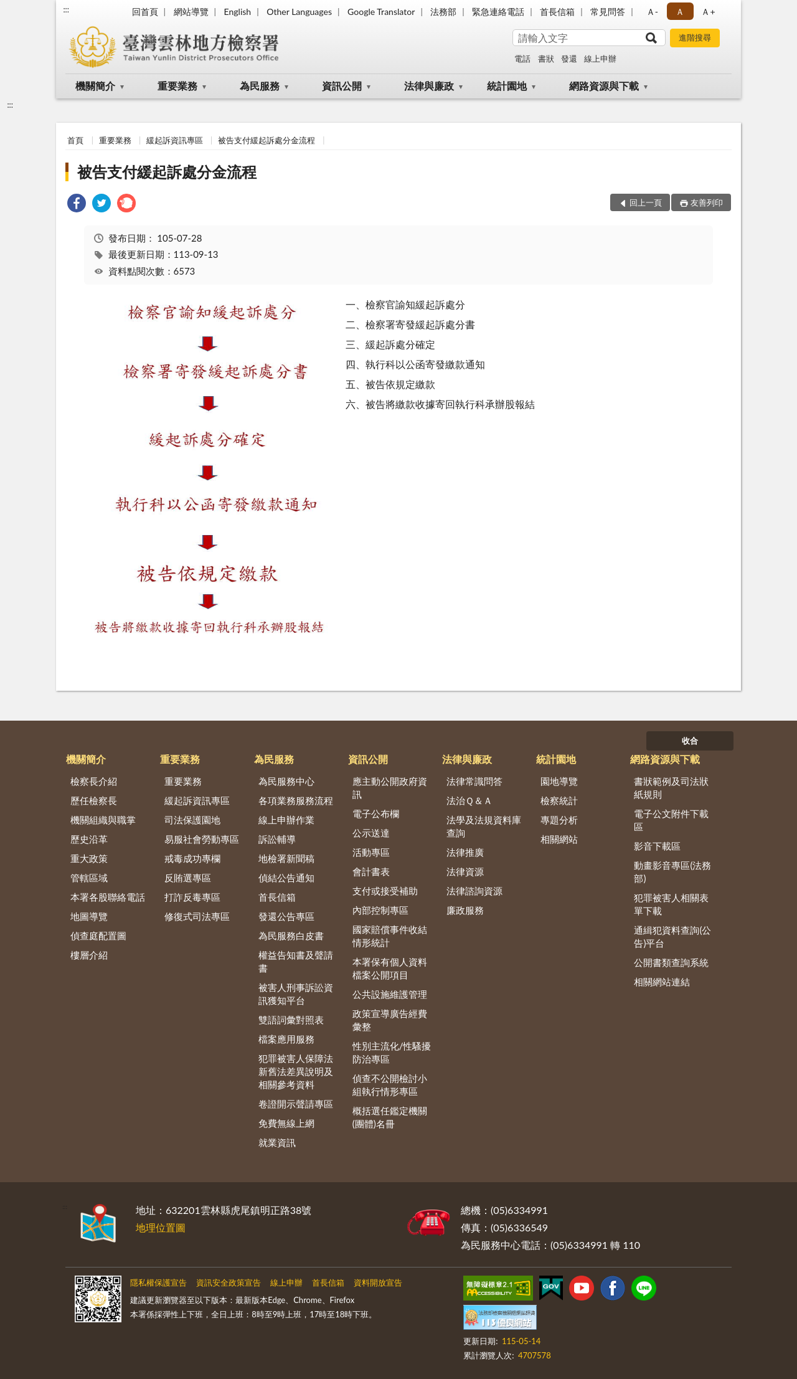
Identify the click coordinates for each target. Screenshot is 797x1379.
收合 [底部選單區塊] (690, 741)
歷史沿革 (89, 839)
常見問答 (607, 11)
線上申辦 (600, 59)
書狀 (546, 59)
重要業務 (177, 86)
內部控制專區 (380, 910)
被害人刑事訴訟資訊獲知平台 (295, 994)
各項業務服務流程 (295, 800)
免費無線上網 (286, 1123)
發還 (569, 59)
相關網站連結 (662, 981)
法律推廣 (465, 852)
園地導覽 (559, 781)
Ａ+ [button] (708, 11)
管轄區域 (89, 877)
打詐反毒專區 (192, 897)
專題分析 (559, 819)
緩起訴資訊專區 (174, 140)
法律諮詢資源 (474, 890)
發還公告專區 (286, 916)
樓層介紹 (89, 954)
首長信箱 (557, 11)
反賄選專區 (187, 877)
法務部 (443, 11)
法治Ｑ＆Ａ (469, 800)
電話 (522, 59)
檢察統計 (559, 800)
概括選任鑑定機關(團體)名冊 (389, 1117)
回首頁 (145, 11)
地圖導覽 (89, 916)
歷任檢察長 (93, 800)
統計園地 (507, 86)
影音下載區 (657, 845)
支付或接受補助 (385, 890)
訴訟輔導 (277, 839)
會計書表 (371, 871)
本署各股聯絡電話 (107, 897)
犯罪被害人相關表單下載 (671, 904)
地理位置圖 (161, 1227)
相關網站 (559, 839)
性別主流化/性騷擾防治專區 (392, 1052)
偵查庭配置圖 (98, 935)
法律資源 (465, 871)
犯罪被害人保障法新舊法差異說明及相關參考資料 (295, 1071)
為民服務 (260, 86)
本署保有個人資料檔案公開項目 (389, 968)
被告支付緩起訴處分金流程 (266, 140)
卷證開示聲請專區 (295, 1103)
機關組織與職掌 (103, 819)
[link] (76, 205)
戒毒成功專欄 (192, 858)
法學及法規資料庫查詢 (483, 826)
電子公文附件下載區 (671, 820)
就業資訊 (277, 1142)
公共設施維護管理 (389, 994)
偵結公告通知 (286, 877)
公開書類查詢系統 (671, 962)
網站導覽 (191, 11)
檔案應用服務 (286, 1039)
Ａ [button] (680, 11)
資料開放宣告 (378, 1282)
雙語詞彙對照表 (291, 1019)
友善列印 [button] (707, 202)
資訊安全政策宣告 (228, 1282)
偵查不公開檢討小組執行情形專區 (389, 1085)
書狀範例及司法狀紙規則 (671, 787)
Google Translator (381, 11)
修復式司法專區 (197, 916)
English (237, 11)
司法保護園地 (192, 819)
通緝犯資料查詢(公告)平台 (672, 936)
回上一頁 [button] (646, 202)
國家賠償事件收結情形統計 (389, 936)
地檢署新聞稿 (286, 858)
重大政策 (89, 858)
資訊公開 (342, 86)
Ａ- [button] (652, 11)
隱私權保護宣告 (158, 1282)
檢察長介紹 (93, 781)
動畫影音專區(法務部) (672, 872)
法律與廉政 (429, 86)
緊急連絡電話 (498, 11)
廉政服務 (465, 910)
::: (66, 9)
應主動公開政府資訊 (389, 787)
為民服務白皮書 (291, 935)
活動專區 (371, 852)
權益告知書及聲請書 (295, 961)
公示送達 (371, 832)
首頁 (75, 140)
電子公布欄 (375, 813)
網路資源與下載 (604, 86)
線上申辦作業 (286, 819)
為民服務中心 (286, 781)
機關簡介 (95, 86)
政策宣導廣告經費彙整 (389, 1020)
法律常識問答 (474, 781)
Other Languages (299, 11)
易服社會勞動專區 (201, 839)
